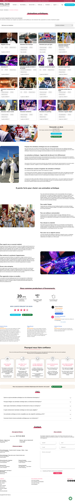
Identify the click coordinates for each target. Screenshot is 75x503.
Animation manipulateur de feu (8, 90)
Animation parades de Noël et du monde (28, 67)
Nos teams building (35, 480)
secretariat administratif (60, 316)
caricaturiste (38, 173)
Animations (47, 4)
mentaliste (45, 173)
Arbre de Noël (31, 4)
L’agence (55, 4)
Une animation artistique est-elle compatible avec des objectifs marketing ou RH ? (24, 414)
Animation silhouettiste (26, 89)
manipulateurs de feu (47, 164)
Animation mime (43, 89)
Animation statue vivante (7, 111)
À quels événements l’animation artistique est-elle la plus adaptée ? (21, 410)
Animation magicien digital (65, 111)
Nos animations (34, 484)
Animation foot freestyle (26, 44)
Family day (40, 4)
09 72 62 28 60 (68, 1)
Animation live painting (45, 111)
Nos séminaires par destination (37, 481)
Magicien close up (5, 44)
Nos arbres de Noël (35, 482)
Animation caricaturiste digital (47, 67)
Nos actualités (3, 480)
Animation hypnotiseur (64, 67)
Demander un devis (70, 4)
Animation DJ (4, 67)
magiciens (37, 164)
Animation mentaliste (25, 111)
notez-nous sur (59, 313)
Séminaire (15, 4)
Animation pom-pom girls (45, 44)
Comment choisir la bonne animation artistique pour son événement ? (21, 418)
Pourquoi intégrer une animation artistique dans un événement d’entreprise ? (23, 401)
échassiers (32, 164)
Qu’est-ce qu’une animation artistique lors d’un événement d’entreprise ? (22, 397)
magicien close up (31, 173)
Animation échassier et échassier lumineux (64, 45)
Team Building (23, 4)
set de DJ (41, 175)
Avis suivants (63, 322)
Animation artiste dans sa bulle (65, 90)
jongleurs (28, 164)
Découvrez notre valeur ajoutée (7, 376)
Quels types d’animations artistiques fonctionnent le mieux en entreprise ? (22, 405)
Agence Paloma (58, 306)
